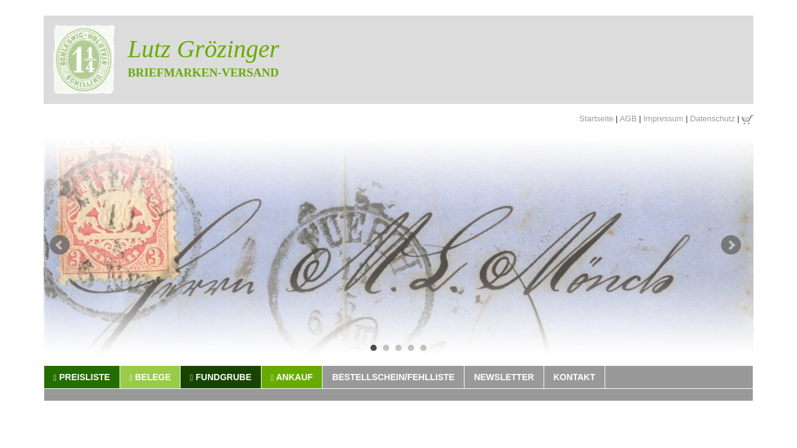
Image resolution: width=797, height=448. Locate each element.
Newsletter (504, 377)
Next (731, 245)
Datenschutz (712, 118)
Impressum (663, 118)
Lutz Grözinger (203, 49)
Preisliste (82, 377)
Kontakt (574, 377)
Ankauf (292, 377)
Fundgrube (220, 377)
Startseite (596, 118)
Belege (150, 377)
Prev (60, 245)
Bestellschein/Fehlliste (393, 377)
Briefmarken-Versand (203, 72)
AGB (628, 118)
